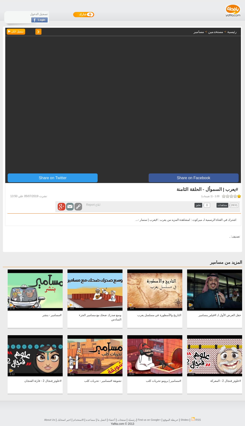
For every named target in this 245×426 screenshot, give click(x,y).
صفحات (121, 419)
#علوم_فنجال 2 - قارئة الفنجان (42, 381)
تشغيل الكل (16, 31)
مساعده (90, 419)
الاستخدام (78, 419)
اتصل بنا (101, 419)
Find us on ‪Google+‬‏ (149, 419)
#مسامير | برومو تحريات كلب (163, 381)
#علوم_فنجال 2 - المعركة (225, 381)
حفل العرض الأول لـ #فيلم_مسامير (220, 315)
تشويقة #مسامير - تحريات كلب (102, 381)
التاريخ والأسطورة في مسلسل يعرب (159, 315)
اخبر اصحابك (64, 419)
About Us (49, 419)
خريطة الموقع (170, 419)
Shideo (184, 419)
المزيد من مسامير (226, 262)
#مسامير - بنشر (51, 315)
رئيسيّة (131, 419)
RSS (196, 419)
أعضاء (111, 419)
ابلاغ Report (93, 204)
